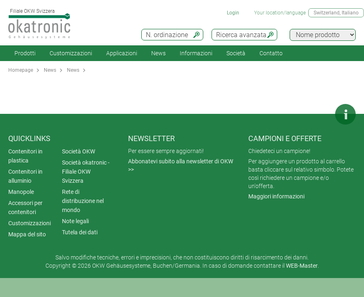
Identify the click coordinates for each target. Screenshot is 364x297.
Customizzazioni (71, 53)
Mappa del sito (27, 234)
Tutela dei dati (80, 232)
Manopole (21, 192)
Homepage (20, 70)
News (158, 53)
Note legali (75, 221)
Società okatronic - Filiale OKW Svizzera (85, 171)
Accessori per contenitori (25, 207)
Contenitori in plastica (25, 156)
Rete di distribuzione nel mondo (83, 201)
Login (233, 13)
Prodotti (25, 53)
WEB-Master (302, 265)
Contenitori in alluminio (25, 176)
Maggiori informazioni (276, 196)
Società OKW (78, 151)
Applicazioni (121, 53)
